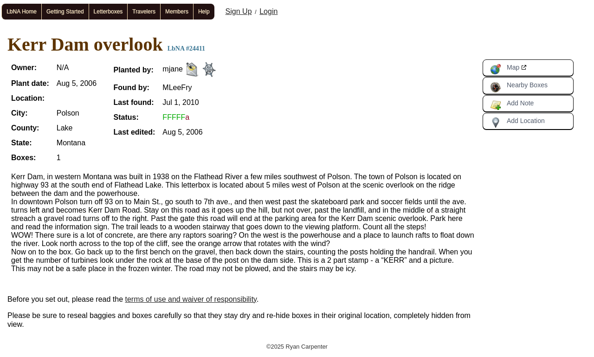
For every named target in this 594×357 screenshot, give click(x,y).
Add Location (517, 122)
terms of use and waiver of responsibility (191, 299)
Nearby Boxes (519, 86)
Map (504, 69)
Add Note (512, 104)
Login (268, 11)
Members (176, 11)
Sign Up (239, 11)
